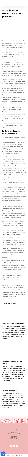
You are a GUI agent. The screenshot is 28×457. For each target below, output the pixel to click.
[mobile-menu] (25, 3)
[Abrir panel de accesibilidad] (3, 453)
